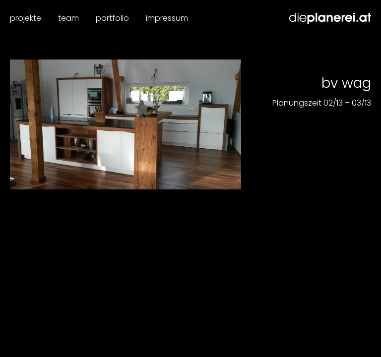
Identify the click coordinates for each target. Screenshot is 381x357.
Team (68, 18)
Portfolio (112, 18)
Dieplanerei (330, 18)
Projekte (25, 18)
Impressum (167, 18)
